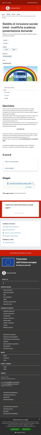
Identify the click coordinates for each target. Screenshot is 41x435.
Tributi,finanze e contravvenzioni (11, 339)
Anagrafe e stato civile (8, 311)
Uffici (4, 294)
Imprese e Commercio (8, 318)
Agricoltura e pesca (8, 348)
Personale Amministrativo (9, 301)
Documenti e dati (7, 304)
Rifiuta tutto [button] (26, 429)
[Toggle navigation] (3, 8)
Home (3, 14)
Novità (8, 14)
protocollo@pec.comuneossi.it (12, 382)
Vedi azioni (6, 43)
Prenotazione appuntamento (10, 392)
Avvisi (13, 14)
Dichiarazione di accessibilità (10, 413)
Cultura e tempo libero (8, 313)
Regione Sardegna (6, 2)
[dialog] (20, 426)
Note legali (6, 411)
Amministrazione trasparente (10, 406)
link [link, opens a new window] (34, 426)
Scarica (28, 187)
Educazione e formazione (9, 334)
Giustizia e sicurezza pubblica (10, 337)
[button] (20, 432)
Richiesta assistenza (8, 399)
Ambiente (5, 341)
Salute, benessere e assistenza (10, 344)
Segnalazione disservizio (9, 395)
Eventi (5, 369)
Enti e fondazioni (7, 297)
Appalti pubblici (7, 320)
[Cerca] (38, 8)
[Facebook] (3, 283)
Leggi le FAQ (6, 397)
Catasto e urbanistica (8, 323)
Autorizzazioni (6, 346)
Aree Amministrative (8, 292)
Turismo (5, 325)
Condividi (6, 40)
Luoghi (5, 367)
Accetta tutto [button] (15, 429)
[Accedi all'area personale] (32, 2)
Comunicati (6, 358)
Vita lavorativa (7, 316)
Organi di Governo (7, 290)
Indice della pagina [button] (9, 87)
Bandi (18, 14)
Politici (5, 299)
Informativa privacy (8, 409)
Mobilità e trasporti (8, 327)
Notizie (5, 355)
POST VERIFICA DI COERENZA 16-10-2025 (20, 253)
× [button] (39, 419)
